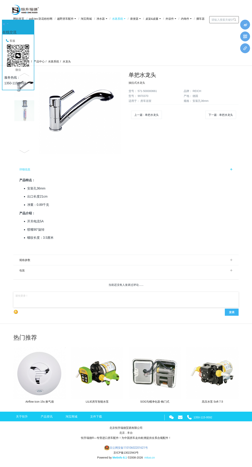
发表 (231, 312)
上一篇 (146, 114)
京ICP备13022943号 (126, 452)
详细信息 (24, 169)
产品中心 (39, 61)
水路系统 (53, 61)
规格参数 (24, 260)
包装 (22, 270)
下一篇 (220, 114)
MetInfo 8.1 (119, 457)
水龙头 (67, 61)
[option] (68, 113)
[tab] (126, 169)
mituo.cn (149, 457)
